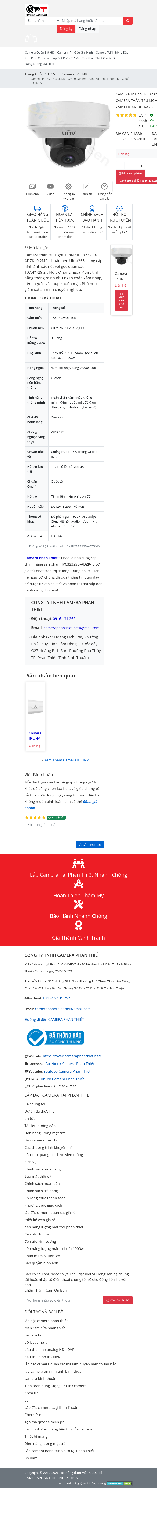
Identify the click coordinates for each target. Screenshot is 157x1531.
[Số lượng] (130, 166)
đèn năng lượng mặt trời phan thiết (54, 1226)
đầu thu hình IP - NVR (42, 1356)
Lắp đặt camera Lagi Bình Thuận (51, 1407)
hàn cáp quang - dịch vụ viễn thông (54, 1154)
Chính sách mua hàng (43, 1169)
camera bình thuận (40, 1378)
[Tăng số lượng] (141, 166)
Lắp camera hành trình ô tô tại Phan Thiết (59, 1450)
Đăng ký (66, 28)
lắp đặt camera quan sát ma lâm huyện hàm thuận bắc (70, 1364)
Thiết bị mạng (36, 1436)
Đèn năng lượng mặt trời (45, 1132)
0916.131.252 (64, 618)
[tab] (32, 186)
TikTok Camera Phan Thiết (62, 1078)
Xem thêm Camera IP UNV (66, 760)
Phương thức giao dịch (43, 1205)
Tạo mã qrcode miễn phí (45, 1421)
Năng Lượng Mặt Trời (39, 64)
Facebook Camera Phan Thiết (69, 1063)
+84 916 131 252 (56, 998)
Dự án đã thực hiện (41, 1111)
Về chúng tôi (35, 1104)
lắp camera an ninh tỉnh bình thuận (54, 1371)
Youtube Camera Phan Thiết (66, 1071)
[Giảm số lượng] (120, 166)
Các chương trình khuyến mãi (49, 1147)
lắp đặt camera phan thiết (46, 1320)
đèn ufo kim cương (40, 1241)
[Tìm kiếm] (128, 21)
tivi (27, 1400)
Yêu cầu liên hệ (117, 1300)
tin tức (30, 1118)
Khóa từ (31, 1392)
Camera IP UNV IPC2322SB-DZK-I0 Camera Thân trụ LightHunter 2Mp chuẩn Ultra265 (35, 736)
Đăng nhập (87, 28)
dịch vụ (31, 1161)
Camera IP (64, 52)
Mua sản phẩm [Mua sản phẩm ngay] (130, 173)
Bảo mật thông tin (40, 1176)
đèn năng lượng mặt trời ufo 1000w (54, 1248)
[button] (32, 133)
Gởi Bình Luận (90, 845)
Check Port (34, 1414)
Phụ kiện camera (37, 58)
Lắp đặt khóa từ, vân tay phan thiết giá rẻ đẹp (85, 58)
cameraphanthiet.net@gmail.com (72, 627)
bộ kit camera (36, 1342)
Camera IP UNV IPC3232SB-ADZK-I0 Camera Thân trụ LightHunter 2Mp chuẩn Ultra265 (121, 277)
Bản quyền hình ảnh (41, 1263)
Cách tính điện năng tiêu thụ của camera (58, 1429)
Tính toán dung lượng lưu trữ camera (56, 1385)
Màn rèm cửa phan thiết (45, 1327)
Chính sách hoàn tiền (42, 1183)
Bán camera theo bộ (41, 1140)
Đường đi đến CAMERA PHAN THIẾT (54, 1019)
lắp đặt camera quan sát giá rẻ (50, 1212)
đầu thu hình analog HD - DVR (50, 1349)
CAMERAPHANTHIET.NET (45, 1477)
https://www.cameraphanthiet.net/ (72, 1055)
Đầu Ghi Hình (83, 52)
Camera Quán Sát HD (39, 52)
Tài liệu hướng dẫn (40, 1125)
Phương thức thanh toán (45, 1198)
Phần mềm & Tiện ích (42, 1255)
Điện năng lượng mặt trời (46, 1443)
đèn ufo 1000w (37, 1234)
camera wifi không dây (112, 52)
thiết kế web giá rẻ (40, 1219)
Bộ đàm (31, 1458)
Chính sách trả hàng (41, 1190)
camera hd (34, 1335)
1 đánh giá (143, 120)
